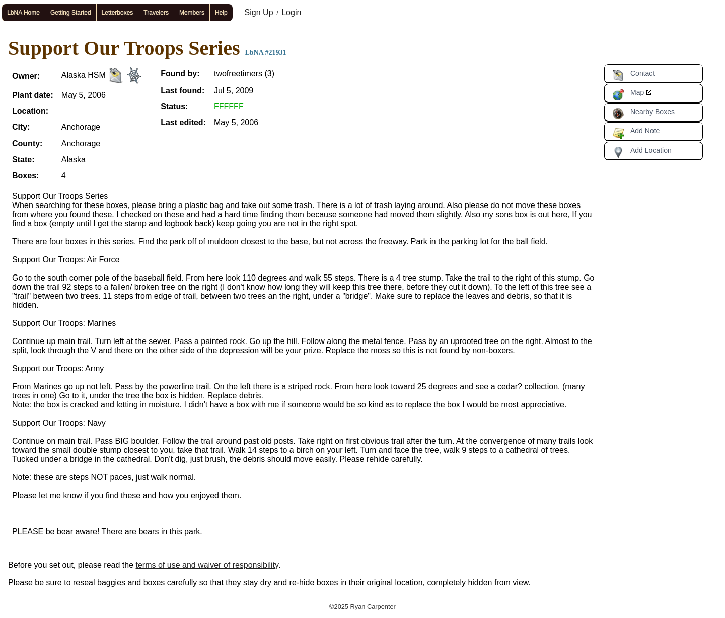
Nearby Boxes (643, 114)
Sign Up (259, 12)
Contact (633, 75)
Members (191, 12)
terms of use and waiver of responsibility (207, 565)
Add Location (642, 152)
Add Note (636, 133)
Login (291, 12)
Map (628, 94)
